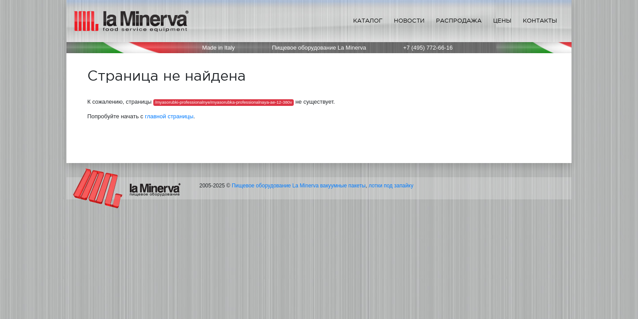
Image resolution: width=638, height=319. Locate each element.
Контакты (540, 20)
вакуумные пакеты (343, 186)
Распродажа (459, 20)
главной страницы (169, 116)
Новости (409, 20)
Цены (502, 20)
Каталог (367, 20)
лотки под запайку (391, 186)
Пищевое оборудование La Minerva (275, 186)
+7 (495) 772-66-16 (428, 47)
